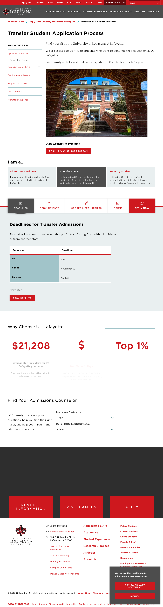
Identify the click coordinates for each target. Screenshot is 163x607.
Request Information (18, 83)
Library (100, 3)
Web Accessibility (60, 555)
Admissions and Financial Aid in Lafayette (53, 604)
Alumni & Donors (129, 552)
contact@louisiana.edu (62, 531)
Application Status (19, 60)
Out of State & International (73, 423)
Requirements (22, 298)
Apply (132, 507)
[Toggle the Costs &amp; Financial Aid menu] (38, 67)
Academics (74, 11)
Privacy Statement (60, 561)
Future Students (128, 526)
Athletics (153, 11)
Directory (40, 3)
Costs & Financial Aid (19, 67)
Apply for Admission (18, 53)
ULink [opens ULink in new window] (77, 3)
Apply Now (26, 3)
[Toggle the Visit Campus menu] (38, 91)
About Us (139, 11)
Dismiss (135, 596)
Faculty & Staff (128, 542)
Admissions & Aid (55, 11)
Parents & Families (130, 547)
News (50, 3)
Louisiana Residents (68, 412)
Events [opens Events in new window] (60, 3)
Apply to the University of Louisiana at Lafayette (52, 22)
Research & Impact (121, 11)
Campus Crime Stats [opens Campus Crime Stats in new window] (61, 567)
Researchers (126, 558)
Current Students (129, 531)
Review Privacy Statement (135, 586)
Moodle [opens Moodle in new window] (89, 3)
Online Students (128, 536)
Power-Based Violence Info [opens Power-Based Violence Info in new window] (64, 573)
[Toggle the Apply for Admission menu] (38, 53)
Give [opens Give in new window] (69, 3)
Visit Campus (15, 91)
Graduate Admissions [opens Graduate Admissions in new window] (19, 75)
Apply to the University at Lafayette (98, 604)
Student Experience (95, 11)
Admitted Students (18, 99)
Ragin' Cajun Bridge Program (68, 151)
